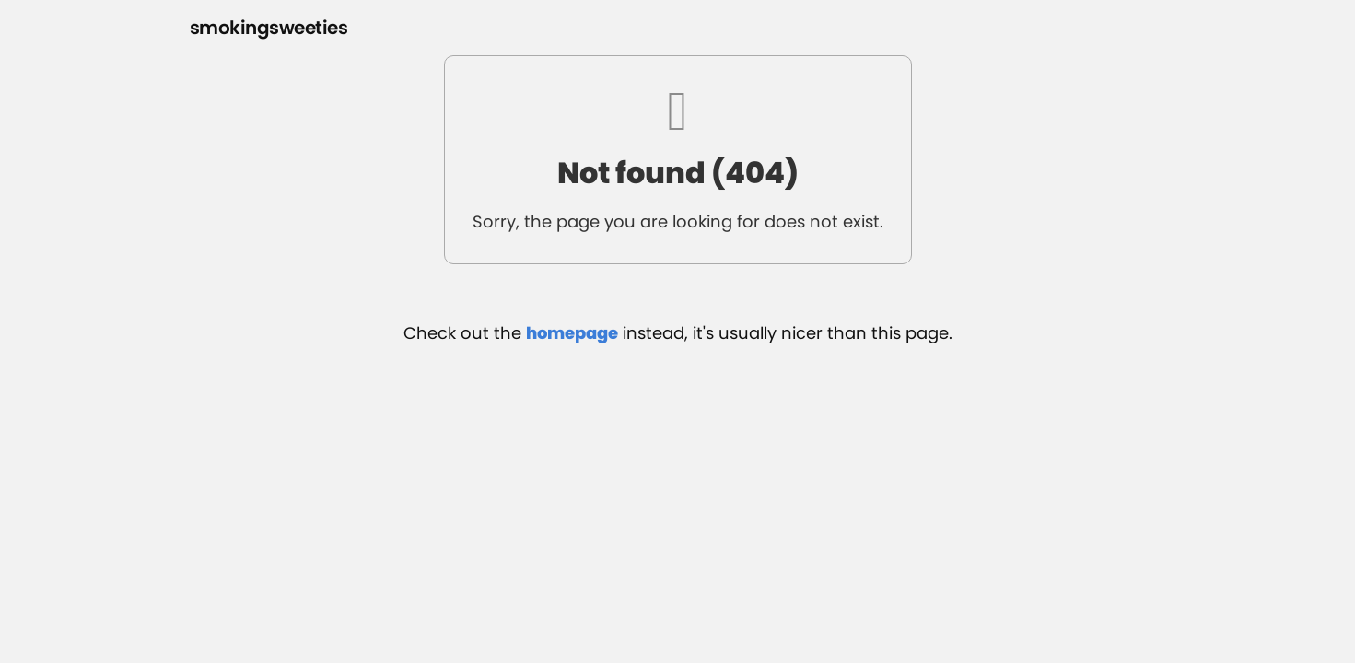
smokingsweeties (269, 28)
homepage (572, 332)
